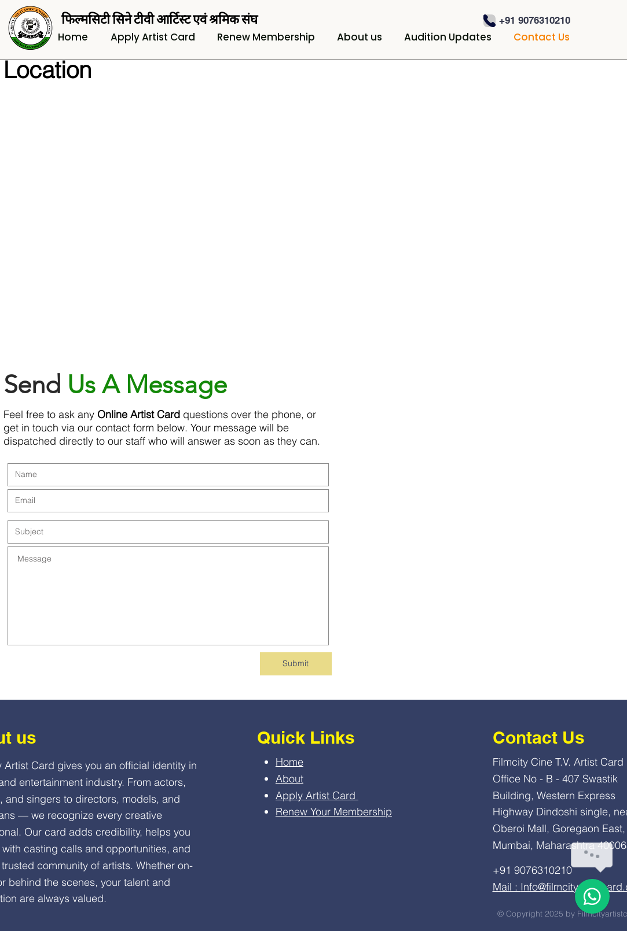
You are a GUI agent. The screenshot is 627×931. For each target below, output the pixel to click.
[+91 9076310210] (534, 21)
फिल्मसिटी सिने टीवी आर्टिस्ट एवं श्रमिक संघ (159, 19)
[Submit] (296, 663)
